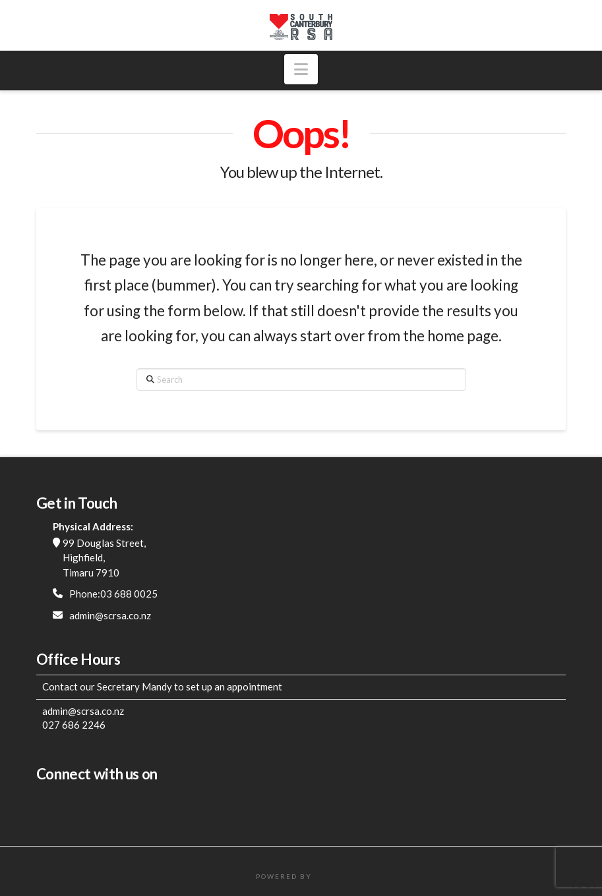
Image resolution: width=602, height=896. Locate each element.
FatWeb (331, 876)
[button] (301, 69)
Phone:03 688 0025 (113, 594)
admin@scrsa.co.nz (110, 615)
